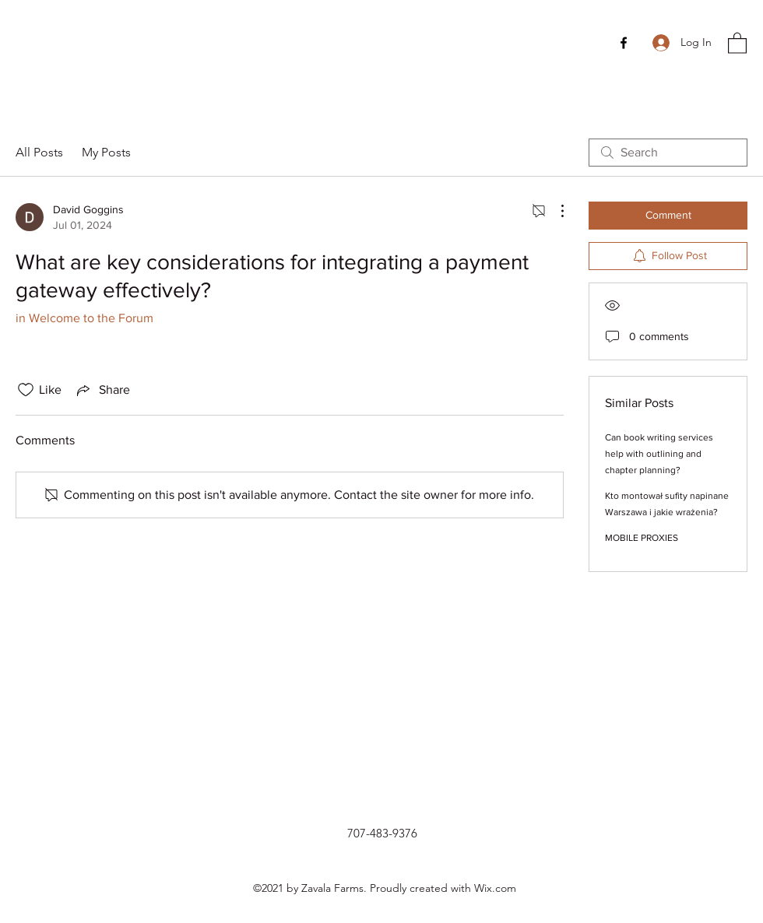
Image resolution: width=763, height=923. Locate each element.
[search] (668, 153)
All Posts (39, 152)
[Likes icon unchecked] (26, 390)
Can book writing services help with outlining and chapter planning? (659, 454)
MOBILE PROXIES (641, 537)
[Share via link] (102, 390)
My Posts (106, 152)
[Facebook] (623, 43)
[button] (737, 42)
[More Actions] (554, 211)
